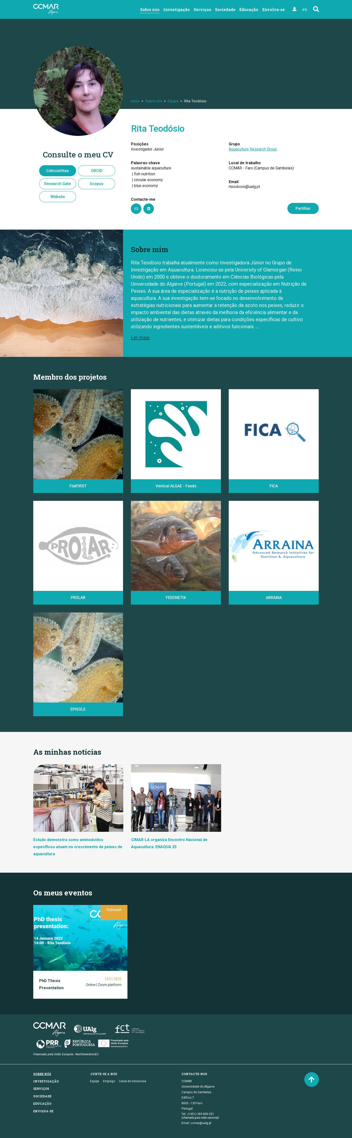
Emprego (109, 1081)
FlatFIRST (78, 486)
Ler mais (140, 337)
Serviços (202, 9)
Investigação (176, 9)
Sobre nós (149, 9)
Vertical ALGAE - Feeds (176, 486)
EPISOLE (78, 709)
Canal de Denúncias (132, 1081)
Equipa (173, 101)
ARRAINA (274, 597)
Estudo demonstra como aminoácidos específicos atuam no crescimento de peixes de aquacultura (77, 846)
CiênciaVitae (57, 170)
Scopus (96, 183)
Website (57, 196)
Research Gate (57, 183)
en (304, 9)
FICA (274, 486)
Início (135, 101)
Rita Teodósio (157, 129)
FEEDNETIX (176, 597)
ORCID (96, 170)
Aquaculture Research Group (253, 149)
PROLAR (78, 597)
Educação (248, 9)
